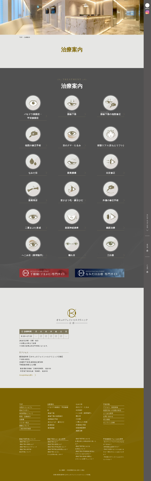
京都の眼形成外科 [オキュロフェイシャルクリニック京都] (71, 474)
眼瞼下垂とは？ (25, 442)
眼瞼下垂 (51, 413)
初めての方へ (24, 410)
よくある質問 (108, 413)
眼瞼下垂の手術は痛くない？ (57, 447)
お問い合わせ (108, 416)
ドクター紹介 (24, 422)
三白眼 (78, 419)
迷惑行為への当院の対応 (112, 410)
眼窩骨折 (51, 425)
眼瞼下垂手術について (27, 439)
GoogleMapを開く (26, 375)
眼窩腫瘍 (51, 428)
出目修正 (79, 410)
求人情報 (106, 419)
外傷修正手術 (81, 425)
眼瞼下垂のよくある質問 (56, 439)
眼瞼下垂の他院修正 (55, 416)
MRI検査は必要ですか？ (112, 447)
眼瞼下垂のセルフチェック (28, 447)
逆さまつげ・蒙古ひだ (56, 422)
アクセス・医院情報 (110, 407)
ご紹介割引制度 (25, 428)
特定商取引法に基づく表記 (75, 470)
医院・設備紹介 (25, 416)
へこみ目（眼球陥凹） (84, 413)
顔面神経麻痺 (81, 428)
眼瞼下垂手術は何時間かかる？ (58, 449)
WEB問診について (26, 413)
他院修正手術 (53, 419)
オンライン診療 (109, 422)
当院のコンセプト (26, 407)
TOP (20, 37)
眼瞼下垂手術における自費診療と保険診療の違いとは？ (85, 441)
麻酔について (24, 425)
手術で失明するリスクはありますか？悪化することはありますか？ (113, 452)
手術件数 (106, 404)
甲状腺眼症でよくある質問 (113, 439)
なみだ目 (79, 404)
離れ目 (78, 416)
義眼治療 (79, 431)
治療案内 (27, 37)
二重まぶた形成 (81, 422)
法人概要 (62, 470)
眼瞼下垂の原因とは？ (27, 444)
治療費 (21, 419)
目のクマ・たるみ (82, 407)
